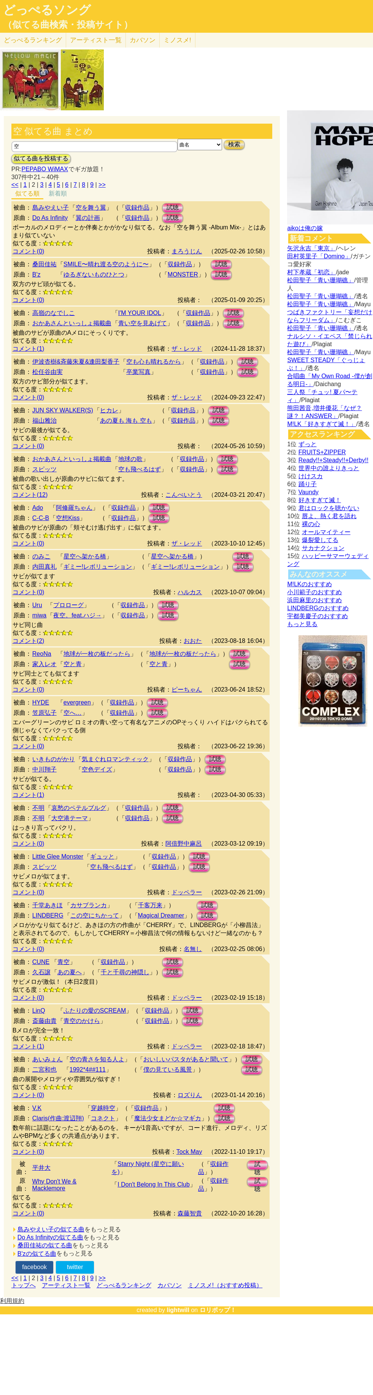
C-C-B (40, 518)
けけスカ (310, 476)
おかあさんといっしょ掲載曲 (71, 323)
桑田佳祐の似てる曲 (44, 1245)
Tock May (189, 1151)
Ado (37, 507)
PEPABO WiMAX (44, 169)
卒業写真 (138, 372)
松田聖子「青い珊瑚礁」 (320, 280)
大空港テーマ (69, 818)
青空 (63, 962)
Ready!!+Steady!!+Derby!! (333, 460)
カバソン (143, 40)
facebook (34, 1267)
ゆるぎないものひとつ (93, 274)
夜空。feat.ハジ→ (77, 615)
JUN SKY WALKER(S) (62, 410)
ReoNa (41, 654)
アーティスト (96, 40)
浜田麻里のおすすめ (314, 600)
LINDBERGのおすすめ (318, 608)
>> (102, 184)
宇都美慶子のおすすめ (317, 616)
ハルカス (190, 592)
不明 (38, 808)
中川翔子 (44, 769)
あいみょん (47, 1059)
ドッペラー (186, 892)
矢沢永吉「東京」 (311, 248)
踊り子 (307, 484)
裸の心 (311, 524)
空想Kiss (67, 518)
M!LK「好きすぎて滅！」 (321, 424)
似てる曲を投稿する (41, 158)
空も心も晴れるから (153, 361)
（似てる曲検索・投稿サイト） (68, 25)
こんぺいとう (183, 495)
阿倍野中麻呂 (183, 843)
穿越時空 (103, 1108)
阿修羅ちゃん (74, 507)
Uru (37, 605)
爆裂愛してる (320, 540)
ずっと (307, 444)
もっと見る (302, 624)
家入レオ (44, 664)
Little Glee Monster (57, 856)
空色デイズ (97, 769)
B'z (36, 274)
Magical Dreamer (161, 915)
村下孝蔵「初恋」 (311, 272)
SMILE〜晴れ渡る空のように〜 (106, 264)
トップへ (23, 1285)
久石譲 (41, 972)
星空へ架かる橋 (84, 556)
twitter (75, 1267)
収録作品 (137, 207)
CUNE (40, 962)
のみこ (41, 556)
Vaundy (308, 492)
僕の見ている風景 (167, 1069)
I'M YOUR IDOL (139, 313)
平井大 (41, 1167)
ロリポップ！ (218, 1310)
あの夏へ (69, 972)
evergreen (77, 702)
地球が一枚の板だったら (96, 654)
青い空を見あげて (142, 323)
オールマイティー (326, 532)
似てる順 (27, 193)
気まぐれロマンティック (115, 759)
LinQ (38, 1010)
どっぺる (33, 40)
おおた (193, 641)
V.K (36, 1108)
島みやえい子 (50, 207)
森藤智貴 (190, 1213)
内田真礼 (44, 566)
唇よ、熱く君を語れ (329, 516)
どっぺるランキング (124, 1285)
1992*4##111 (88, 1069)
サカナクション (323, 548)
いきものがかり (53, 759)
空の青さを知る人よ (97, 1059)
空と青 (72, 664)
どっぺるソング (47, 10)
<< (15, 184)
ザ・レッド (186, 348)
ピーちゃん (186, 689)
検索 (234, 144)
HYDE (40, 702)
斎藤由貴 (44, 1021)
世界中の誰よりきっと (328, 468)
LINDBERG (47, 915)
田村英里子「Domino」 (319, 256)
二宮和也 (44, 1069)
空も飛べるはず (139, 469)
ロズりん (190, 1095)
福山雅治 (44, 420)
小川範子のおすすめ (314, 592)
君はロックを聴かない (328, 508)
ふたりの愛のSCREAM (94, 1010)
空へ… (72, 712)
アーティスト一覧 (66, 1285)
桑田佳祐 (44, 264)
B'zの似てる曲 (36, 1253)
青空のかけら (81, 1021)
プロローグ (68, 605)
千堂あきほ (47, 905)
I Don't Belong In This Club (153, 1184)
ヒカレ (109, 410)
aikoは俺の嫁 (304, 228)
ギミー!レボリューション (97, 566)
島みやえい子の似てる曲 (50, 1229)
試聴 (173, 207)
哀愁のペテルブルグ (78, 808)
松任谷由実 (47, 372)
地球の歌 (130, 459)
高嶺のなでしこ (53, 313)
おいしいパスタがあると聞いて (186, 1059)
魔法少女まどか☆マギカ (167, 1118)
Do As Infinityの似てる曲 (50, 1237)
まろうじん (186, 251)
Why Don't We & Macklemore (54, 1184)
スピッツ (44, 469)
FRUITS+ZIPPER (322, 452)
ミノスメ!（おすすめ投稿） (225, 1285)
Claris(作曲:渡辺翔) (58, 1118)
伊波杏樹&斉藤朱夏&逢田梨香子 (75, 361)
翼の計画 (88, 218)
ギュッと (102, 856)
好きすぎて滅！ (319, 500)
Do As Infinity (50, 218)
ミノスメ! (177, 40)
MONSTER (183, 274)
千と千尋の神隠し (125, 972)
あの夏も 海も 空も (126, 420)
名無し (193, 949)
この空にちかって (94, 915)
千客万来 (150, 905)
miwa (39, 615)
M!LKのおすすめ (309, 584)
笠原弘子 (44, 712)
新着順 (58, 193)
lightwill (178, 1310)
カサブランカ (88, 905)
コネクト (103, 1118)
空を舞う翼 (91, 207)
